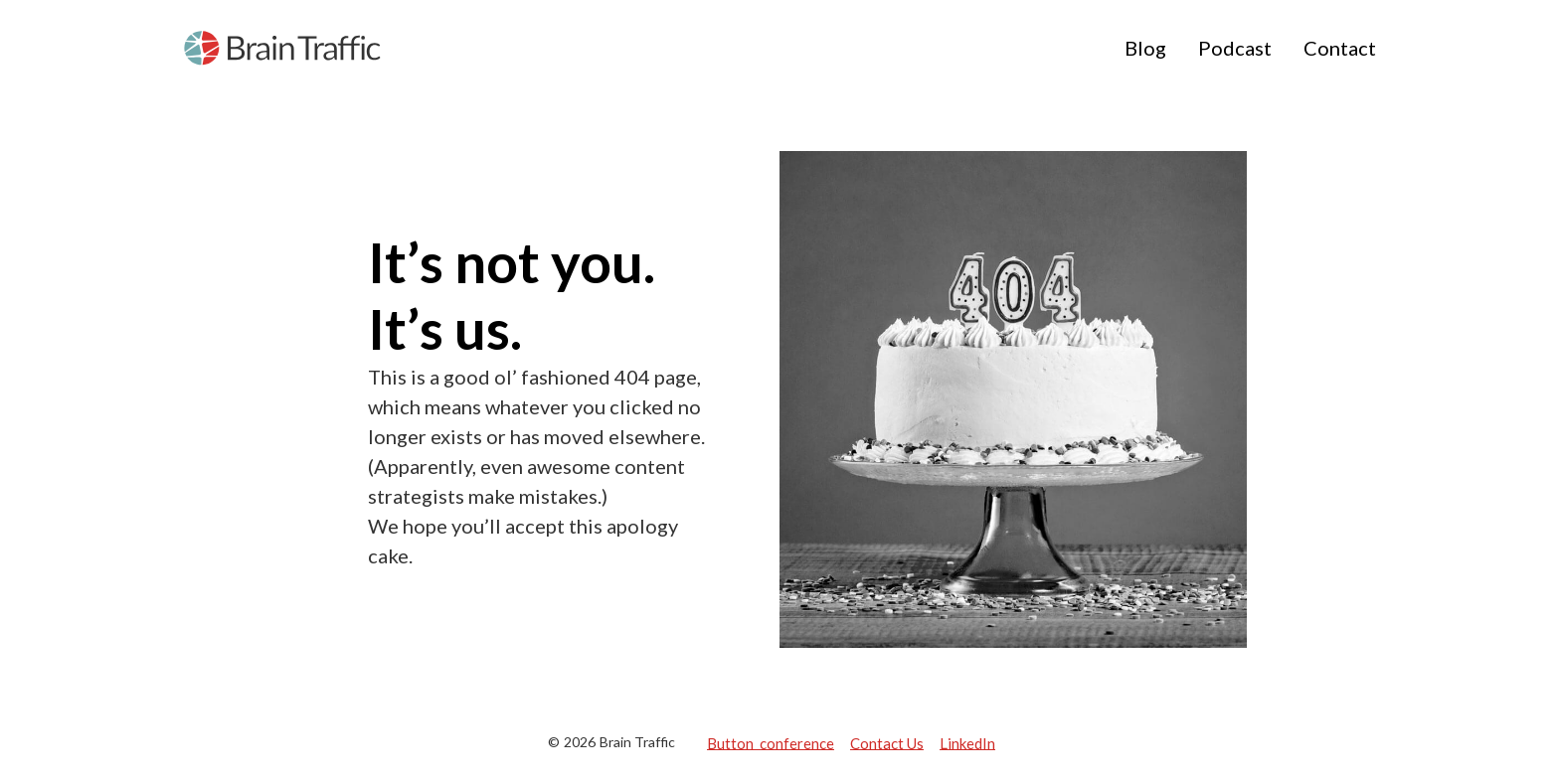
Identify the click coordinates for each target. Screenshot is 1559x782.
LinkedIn (967, 742)
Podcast (1235, 48)
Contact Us (887, 742)
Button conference (770, 742)
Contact (1339, 48)
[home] (282, 48)
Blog (1145, 48)
